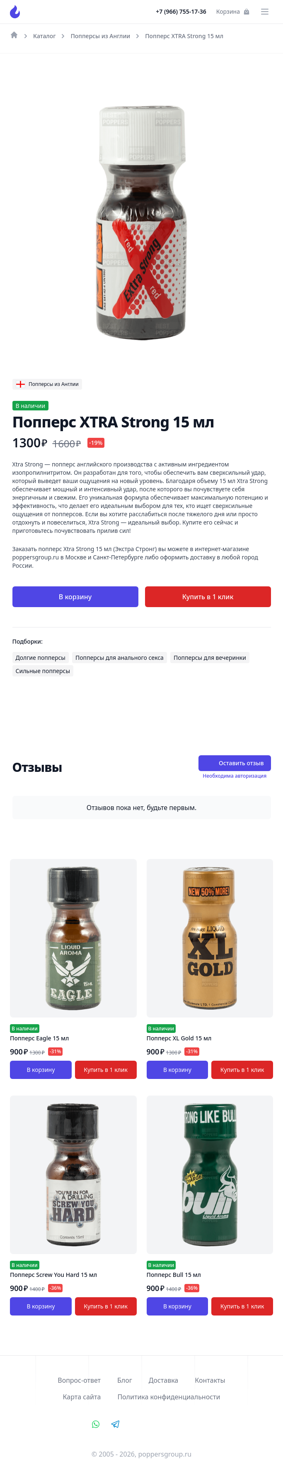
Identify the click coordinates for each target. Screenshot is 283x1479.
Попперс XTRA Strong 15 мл (184, 36)
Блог (124, 1380)
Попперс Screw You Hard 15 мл (53, 1275)
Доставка (164, 1380)
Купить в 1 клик (208, 596)
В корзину (75, 596)
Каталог (44, 36)
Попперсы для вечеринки (210, 657)
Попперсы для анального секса (119, 657)
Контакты (210, 1380)
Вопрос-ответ (79, 1380)
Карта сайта (82, 1396)
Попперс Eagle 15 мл (39, 1038)
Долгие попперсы (40, 657)
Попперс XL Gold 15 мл (179, 1038)
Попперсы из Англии (100, 36)
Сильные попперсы (43, 671)
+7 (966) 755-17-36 (181, 11)
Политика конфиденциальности (168, 1396)
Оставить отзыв (235, 763)
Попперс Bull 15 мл (174, 1275)
